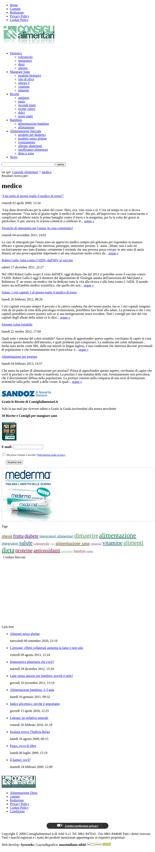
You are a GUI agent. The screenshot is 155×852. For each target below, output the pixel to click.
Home (14, 5)
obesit (7, 536)
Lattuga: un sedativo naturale (29, 718)
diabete (32, 536)
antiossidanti (47, 550)
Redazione (17, 12)
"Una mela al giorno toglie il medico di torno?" (33, 196)
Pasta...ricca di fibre (23, 746)
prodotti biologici (29, 75)
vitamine (24, 86)
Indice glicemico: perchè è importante (35, 704)
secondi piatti (27, 105)
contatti (15, 796)
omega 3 (23, 83)
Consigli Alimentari (25, 172)
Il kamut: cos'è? (20, 760)
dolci (21, 112)
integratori (25, 60)
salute (26, 543)
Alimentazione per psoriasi (19, 356)
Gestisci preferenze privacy (77, 825)
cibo (52, 543)
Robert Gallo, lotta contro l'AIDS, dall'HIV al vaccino (37, 260)
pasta (21, 101)
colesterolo (25, 57)
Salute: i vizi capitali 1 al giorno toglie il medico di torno (39, 292)
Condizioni (17, 811)
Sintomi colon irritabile (17, 324)
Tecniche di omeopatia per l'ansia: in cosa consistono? (37, 228)
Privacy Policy (19, 16)
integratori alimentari (56, 536)
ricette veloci (26, 109)
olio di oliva (26, 79)
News (13, 157)
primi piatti (25, 116)
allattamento (26, 127)
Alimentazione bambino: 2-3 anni (32, 690)
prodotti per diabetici (32, 135)
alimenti (23, 90)
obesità (22, 68)
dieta (21, 64)
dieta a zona (26, 153)
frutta (18, 536)
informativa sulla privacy (52, 454)
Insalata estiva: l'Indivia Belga (30, 732)
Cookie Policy (19, 20)
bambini (80, 551)
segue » (89, 221)
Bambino (16, 120)
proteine (24, 550)
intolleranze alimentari (33, 149)
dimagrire (86, 535)
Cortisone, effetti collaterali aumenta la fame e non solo (46, 648)
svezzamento (26, 142)
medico (46, 172)
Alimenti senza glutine (25, 634)
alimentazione (117, 535)
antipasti (23, 97)
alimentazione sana (73, 543)
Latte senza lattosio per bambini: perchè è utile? (41, 676)
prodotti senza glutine (32, 138)
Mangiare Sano (20, 72)
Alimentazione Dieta (23, 793)
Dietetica (16, 53)
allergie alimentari (30, 146)
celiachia (96, 543)
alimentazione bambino (33, 123)
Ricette (14, 94)
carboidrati (67, 551)
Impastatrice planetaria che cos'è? (32, 662)
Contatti (15, 9)
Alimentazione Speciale (25, 131)
